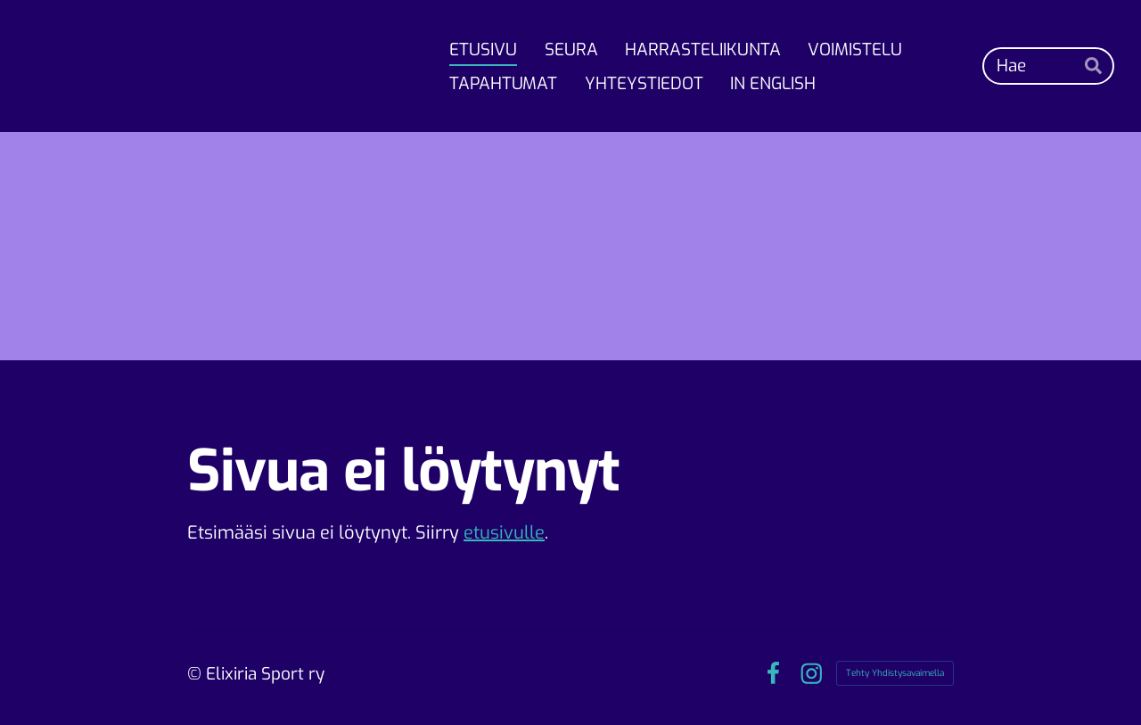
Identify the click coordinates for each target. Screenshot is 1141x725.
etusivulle (504, 533)
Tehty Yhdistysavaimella (895, 673)
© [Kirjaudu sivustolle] (196, 674)
